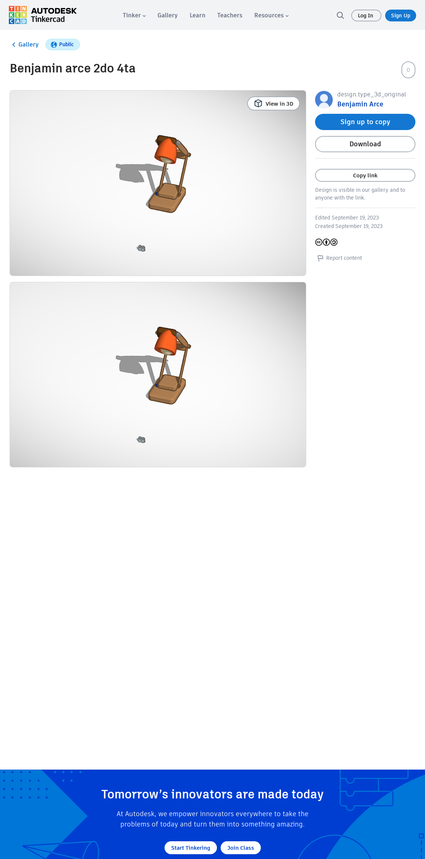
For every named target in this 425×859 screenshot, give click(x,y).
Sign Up (400, 15)
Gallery (24, 44)
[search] (340, 15)
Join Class (240, 848)
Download (365, 144)
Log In (366, 15)
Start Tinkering (190, 848)
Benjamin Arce (360, 104)
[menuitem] (134, 15)
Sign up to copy (365, 121)
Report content (338, 257)
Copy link (365, 175)
